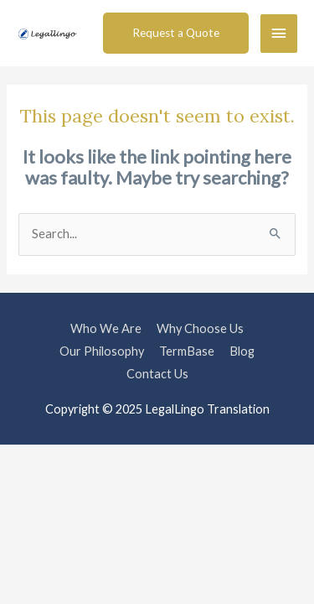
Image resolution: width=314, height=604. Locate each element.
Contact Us (157, 374)
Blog (242, 351)
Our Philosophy (101, 351)
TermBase (186, 351)
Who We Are (106, 328)
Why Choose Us (200, 328)
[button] (176, 34)
